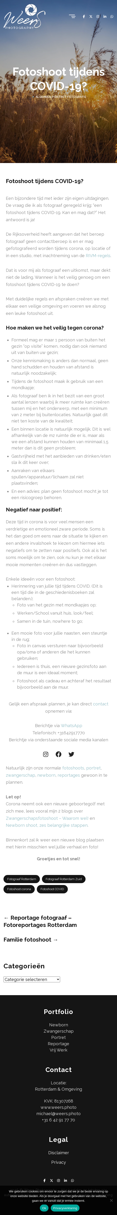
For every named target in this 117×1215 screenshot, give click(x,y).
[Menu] (72, 17)
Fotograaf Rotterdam (21, 879)
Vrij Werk (58, 1050)
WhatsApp (71, 725)
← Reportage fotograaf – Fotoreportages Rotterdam (40, 921)
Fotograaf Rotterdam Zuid (64, 879)
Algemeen (43, 97)
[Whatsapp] (112, 16)
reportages (69, 775)
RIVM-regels (98, 255)
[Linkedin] (105, 16)
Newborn (58, 1024)
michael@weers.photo (58, 1113)
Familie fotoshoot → (30, 939)
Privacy (58, 1162)
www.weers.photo (58, 1107)
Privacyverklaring (65, 1208)
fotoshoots (73, 768)
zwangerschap (20, 775)
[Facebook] (84, 16)
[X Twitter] (91, 16)
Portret (58, 1037)
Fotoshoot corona (19, 889)
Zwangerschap (59, 1031)
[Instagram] (98, 16)
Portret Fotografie (69, 97)
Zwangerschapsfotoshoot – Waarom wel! (47, 818)
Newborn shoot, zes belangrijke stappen (47, 825)
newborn (46, 775)
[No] (111, 1200)
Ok (44, 1208)
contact (100, 703)
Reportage (58, 1043)
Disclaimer (58, 1152)
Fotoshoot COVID (52, 889)
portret (93, 768)
